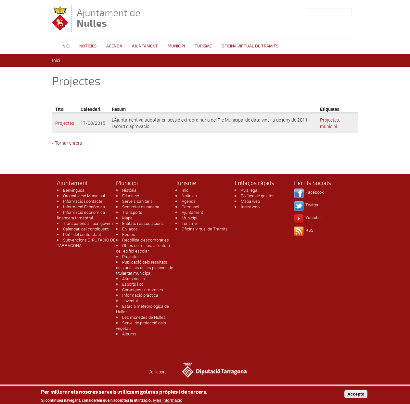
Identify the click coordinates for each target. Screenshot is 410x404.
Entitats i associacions (143, 223)
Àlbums (129, 334)
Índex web (250, 207)
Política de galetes (258, 196)
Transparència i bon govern (88, 223)
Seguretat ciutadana (140, 207)
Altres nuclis (133, 278)
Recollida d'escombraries (145, 240)
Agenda (114, 46)
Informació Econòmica (84, 207)
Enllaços (130, 229)
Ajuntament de (108, 18)
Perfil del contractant (82, 234)
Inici (65, 46)
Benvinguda (73, 190)
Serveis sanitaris (137, 201)
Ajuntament (145, 46)
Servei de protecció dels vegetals (141, 325)
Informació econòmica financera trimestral (81, 215)
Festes (128, 234)
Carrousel (190, 207)
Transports (132, 212)
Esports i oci (133, 284)
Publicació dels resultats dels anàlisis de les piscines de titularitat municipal (144, 267)
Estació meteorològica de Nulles (142, 309)
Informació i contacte (82, 201)
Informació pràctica (140, 295)
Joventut (130, 301)
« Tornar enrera (67, 143)
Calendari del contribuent (86, 229)
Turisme (203, 46)
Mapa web (250, 201)
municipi (328, 126)
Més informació (167, 401)
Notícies (87, 46)
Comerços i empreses (142, 290)
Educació (130, 196)
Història (129, 190)
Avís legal (249, 190)
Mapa (127, 218)
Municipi (176, 46)
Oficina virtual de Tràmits (205, 229)
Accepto (356, 395)
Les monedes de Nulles (144, 317)
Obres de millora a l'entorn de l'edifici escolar (143, 248)
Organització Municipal (84, 196)
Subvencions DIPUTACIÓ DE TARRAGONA (86, 242)
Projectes (64, 123)
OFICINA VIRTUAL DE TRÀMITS (250, 46)
